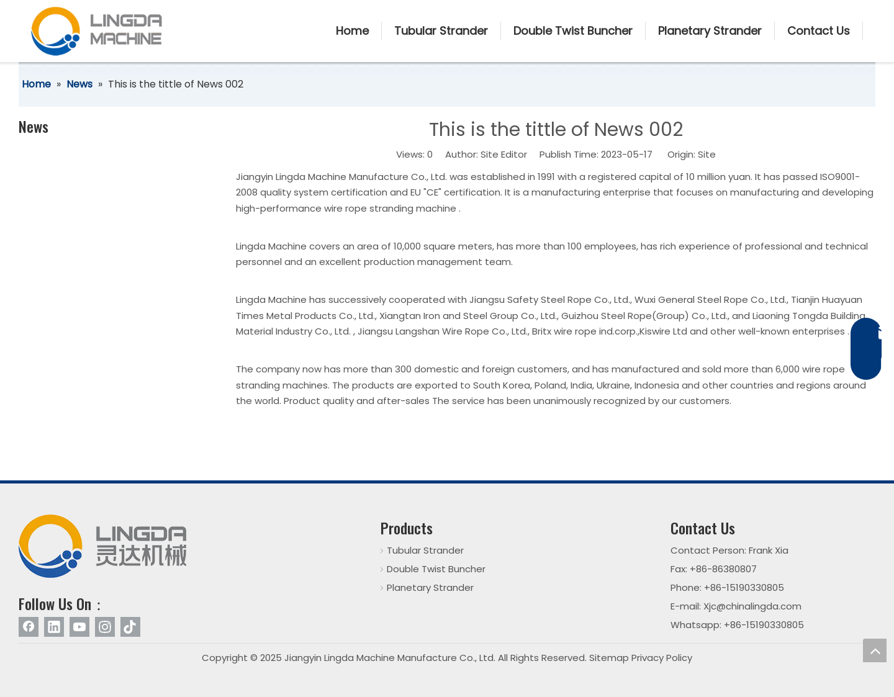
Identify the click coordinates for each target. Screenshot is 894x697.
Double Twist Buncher (436, 568)
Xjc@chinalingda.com (752, 606)
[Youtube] (79, 627)
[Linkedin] (54, 627)
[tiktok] (130, 627)
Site (707, 154)
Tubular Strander (425, 550)
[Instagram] (105, 627)
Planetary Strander (430, 587)
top (875, 650)
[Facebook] (28, 627)
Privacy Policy (661, 657)
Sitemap (609, 657)
